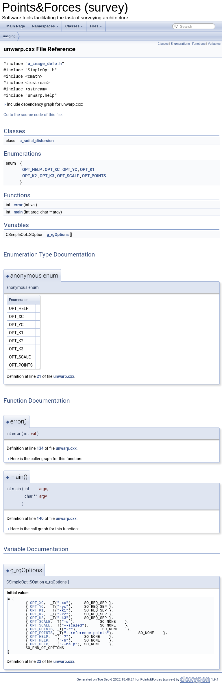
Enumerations (180, 44)
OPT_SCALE (68, 176)
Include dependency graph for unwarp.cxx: (43, 104)
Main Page (15, 26)
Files (96, 26)
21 (39, 376)
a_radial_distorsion (37, 140)
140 (40, 518)
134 (40, 448)
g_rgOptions (58, 234)
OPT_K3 (47, 176)
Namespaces (45, 26)
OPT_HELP (32, 169)
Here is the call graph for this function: (43, 529)
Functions (199, 44)
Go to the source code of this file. (33, 114)
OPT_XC (52, 169)
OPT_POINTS (94, 176)
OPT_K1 (87, 169)
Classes (74, 26)
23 (39, 661)
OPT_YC (69, 169)
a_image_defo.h (45, 63)
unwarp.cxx (63, 376)
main (18, 212)
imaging (9, 36)
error (18, 204)
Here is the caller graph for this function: (44, 458)
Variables (214, 44)
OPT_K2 (29, 176)
